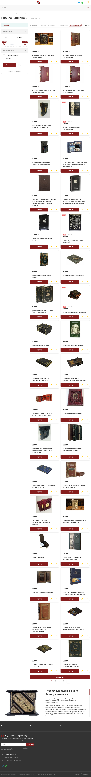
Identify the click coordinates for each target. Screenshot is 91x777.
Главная (4, 726)
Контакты (63, 726)
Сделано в (82, 774)
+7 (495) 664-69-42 (10, 754)
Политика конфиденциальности (27, 774)
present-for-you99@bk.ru (11, 757)
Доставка (33, 726)
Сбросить (21, 65)
